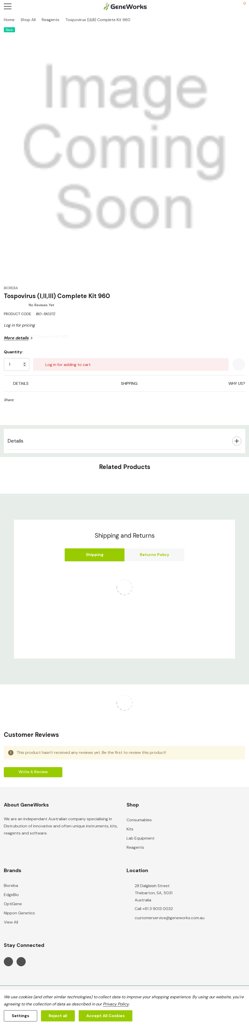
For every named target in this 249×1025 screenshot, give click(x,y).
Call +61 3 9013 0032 (154, 908)
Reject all (58, 1015)
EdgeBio (11, 894)
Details (15, 440)
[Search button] (27, 6)
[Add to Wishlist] (238, 364)
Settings (20, 1015)
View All (11, 922)
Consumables (139, 820)
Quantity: (13, 352)
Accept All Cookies (105, 1015)
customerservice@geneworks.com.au (169, 917)
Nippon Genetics (19, 913)
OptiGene (13, 903)
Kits (130, 829)
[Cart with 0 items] (242, 6)
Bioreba (11, 885)
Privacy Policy (115, 1004)
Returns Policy (154, 554)
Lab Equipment (141, 838)
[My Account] (223, 6)
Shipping (95, 554)
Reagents (135, 847)
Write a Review (33, 771)
